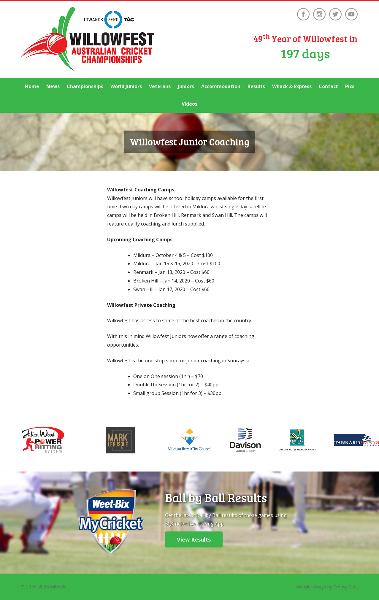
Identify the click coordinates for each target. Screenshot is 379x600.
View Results (194, 539)
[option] (189, 440)
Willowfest (61, 586)
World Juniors (126, 86)
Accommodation (220, 86)
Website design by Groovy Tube (323, 586)
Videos (189, 104)
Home (32, 86)
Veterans (160, 86)
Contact (328, 86)
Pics (349, 86)
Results (256, 86)
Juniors (186, 86)
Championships (85, 86)
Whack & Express (292, 86)
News (53, 86)
